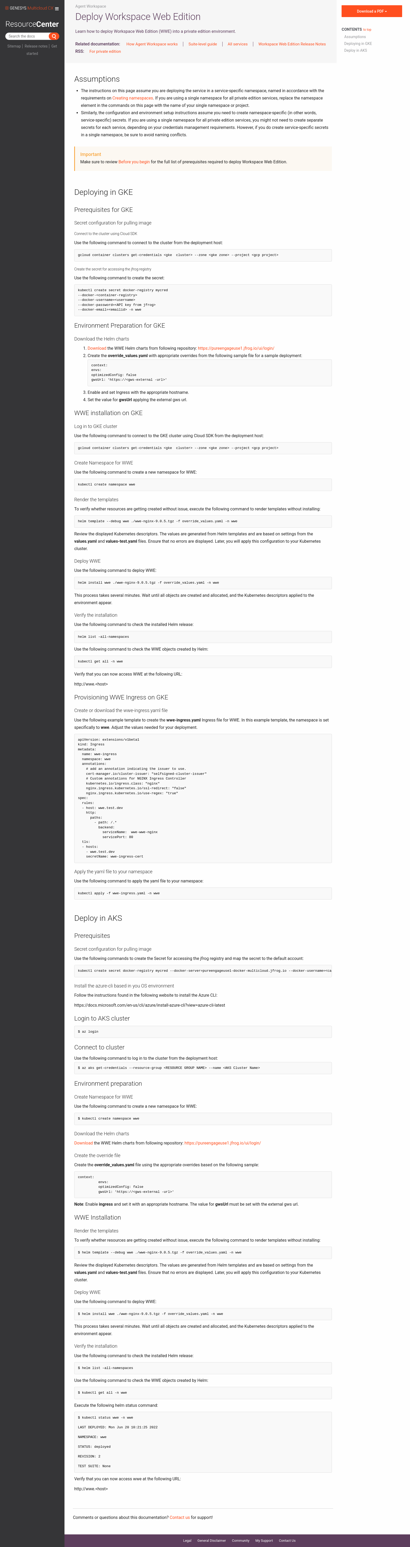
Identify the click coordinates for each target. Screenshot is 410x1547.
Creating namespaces (132, 98)
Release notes (36, 46)
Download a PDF (372, 11)
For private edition (105, 51)
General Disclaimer (211, 1541)
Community (241, 1541)
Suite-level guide (202, 44)
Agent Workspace (90, 6)
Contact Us (287, 1541)
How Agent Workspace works (152, 44)
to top (367, 30)
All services (238, 44)
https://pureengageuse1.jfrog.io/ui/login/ (236, 348)
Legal (187, 1541)
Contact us (180, 1517)
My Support (264, 1541)
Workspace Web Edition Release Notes (292, 44)
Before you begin (134, 161)
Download (97, 348)
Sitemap (14, 46)
